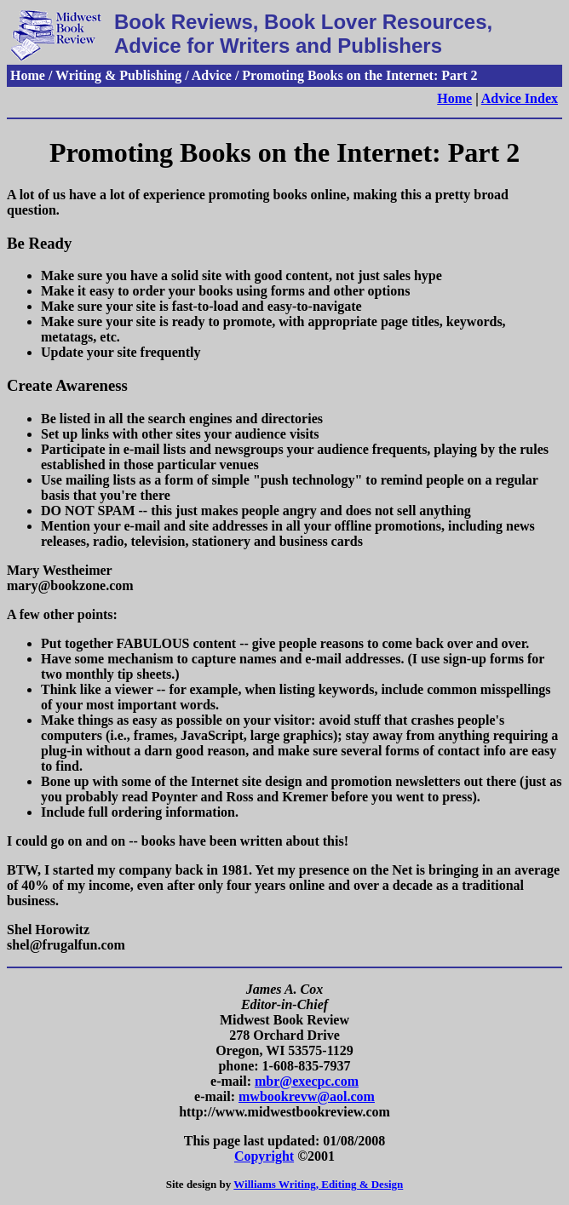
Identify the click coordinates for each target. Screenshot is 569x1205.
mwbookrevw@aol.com (307, 1096)
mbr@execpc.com (307, 1081)
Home (454, 98)
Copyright (264, 1156)
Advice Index (519, 98)
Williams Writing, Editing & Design (318, 1184)
